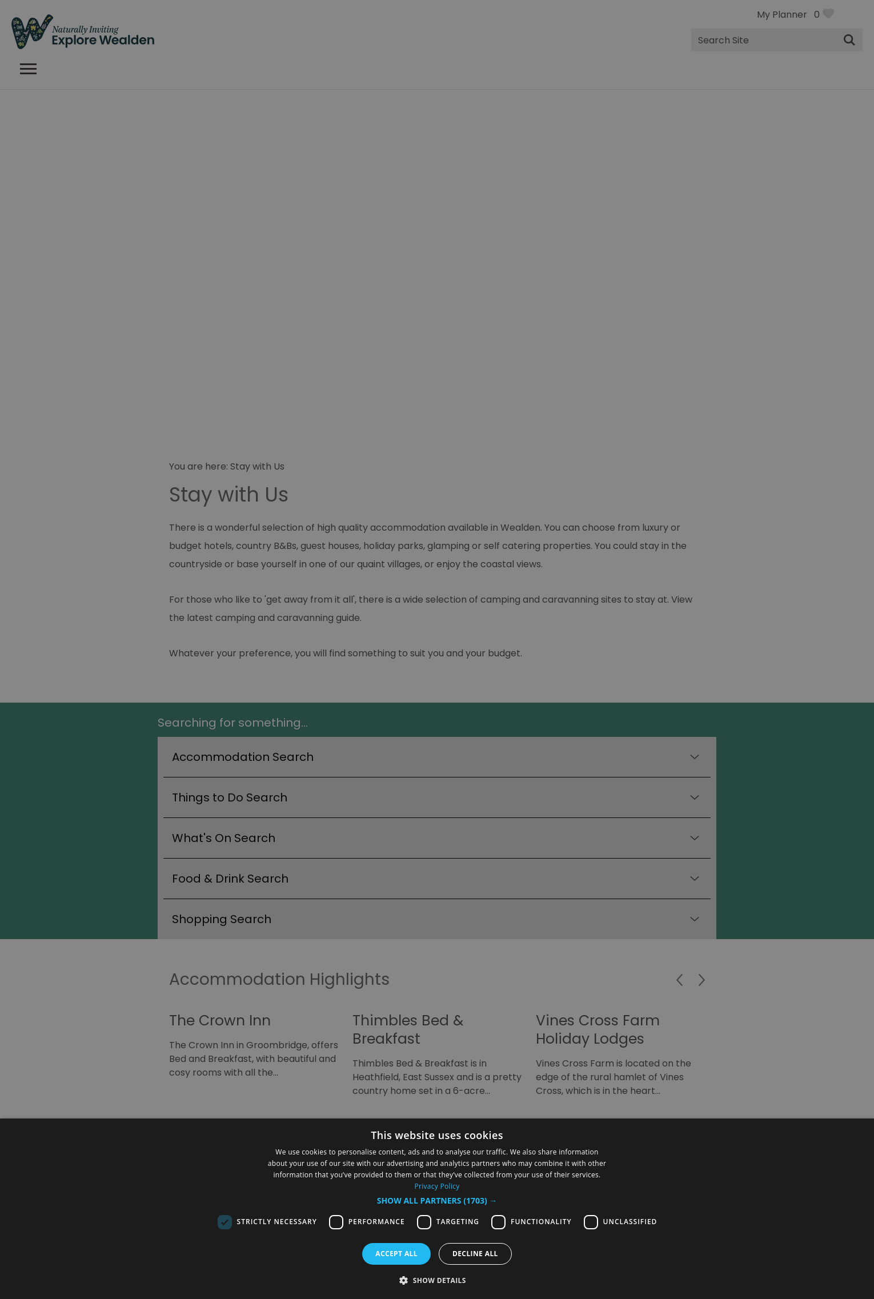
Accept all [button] (396, 1253)
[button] (437, 1201)
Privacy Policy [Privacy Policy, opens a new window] (436, 1186)
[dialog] (437, 1208)
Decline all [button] (475, 1253)
